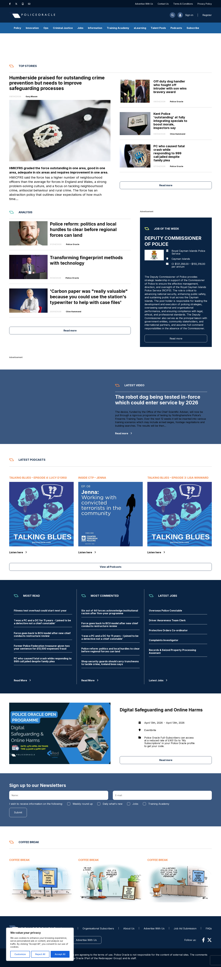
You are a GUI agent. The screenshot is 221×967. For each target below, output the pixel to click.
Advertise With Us (144, 3)
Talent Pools (158, 27)
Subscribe (193, 27)
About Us (128, 928)
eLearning (140, 27)
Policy (17, 27)
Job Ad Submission (185, 928)
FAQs (209, 928)
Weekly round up (83, 803)
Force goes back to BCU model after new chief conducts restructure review (42, 634)
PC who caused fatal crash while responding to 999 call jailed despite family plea (43, 660)
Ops (45, 27)
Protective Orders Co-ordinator (168, 630)
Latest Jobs (158, 680)
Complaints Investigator (163, 640)
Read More (22, 680)
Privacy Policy (205, 3)
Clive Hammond (177, 134)
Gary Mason (31, 96)
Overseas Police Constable (165, 610)
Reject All (40, 954)
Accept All (60, 954)
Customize (20, 954)
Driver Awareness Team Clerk (167, 620)
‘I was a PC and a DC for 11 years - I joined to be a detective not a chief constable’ (42, 622)
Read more (165, 185)
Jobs (80, 27)
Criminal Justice (63, 27)
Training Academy (118, 27)
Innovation (32, 27)
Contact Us (163, 3)
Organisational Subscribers (98, 928)
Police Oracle (176, 102)
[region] (40, 944)
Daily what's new (112, 803)
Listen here (18, 552)
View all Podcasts (110, 566)
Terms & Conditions (183, 3)
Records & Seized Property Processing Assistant (172, 651)
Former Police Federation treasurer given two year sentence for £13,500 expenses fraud (42, 647)
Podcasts (176, 27)
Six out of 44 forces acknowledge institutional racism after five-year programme (109, 612)
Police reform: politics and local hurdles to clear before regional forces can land (110, 650)
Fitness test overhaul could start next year (40, 610)
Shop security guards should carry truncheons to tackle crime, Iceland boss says (110, 663)
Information (95, 27)
